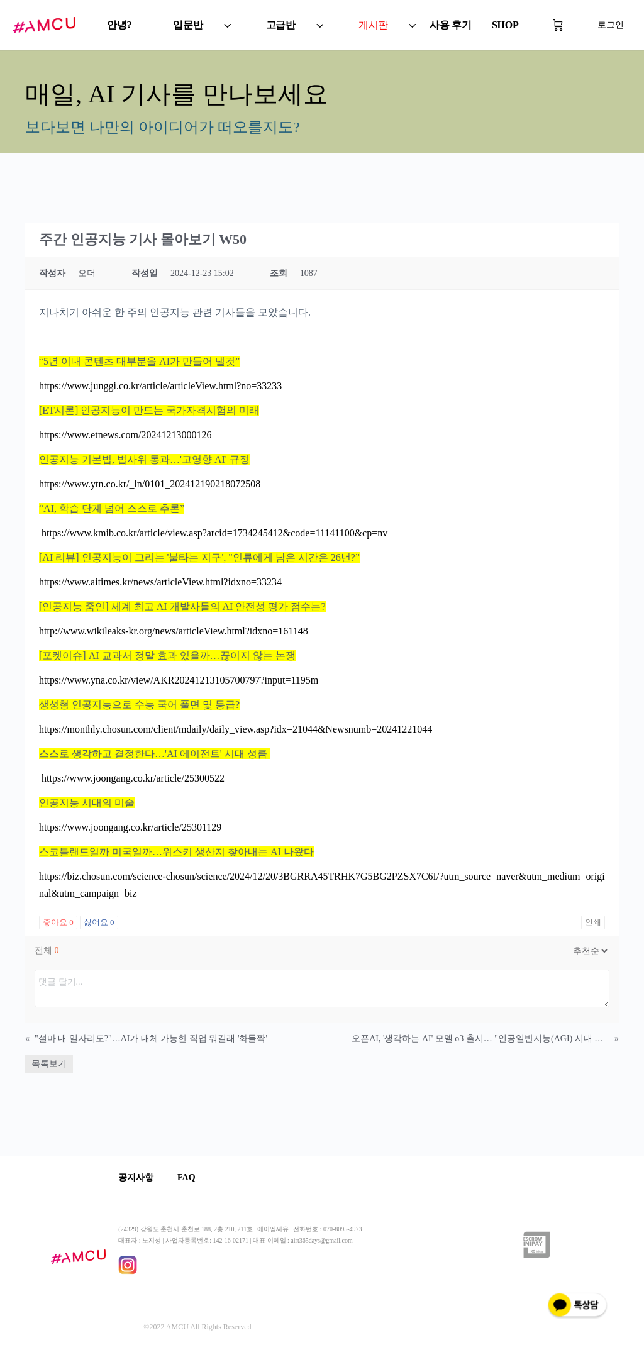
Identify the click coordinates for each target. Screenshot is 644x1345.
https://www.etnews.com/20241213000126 (125, 434)
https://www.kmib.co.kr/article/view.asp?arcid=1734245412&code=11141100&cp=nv (213, 533)
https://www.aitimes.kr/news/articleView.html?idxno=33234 (160, 582)
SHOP (505, 24)
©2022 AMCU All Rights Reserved (197, 1326)
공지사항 (135, 1177)
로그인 (610, 25)
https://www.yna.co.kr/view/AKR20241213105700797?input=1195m (178, 680)
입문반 (188, 24)
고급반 (281, 24)
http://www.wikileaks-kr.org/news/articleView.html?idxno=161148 (173, 631)
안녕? (119, 24)
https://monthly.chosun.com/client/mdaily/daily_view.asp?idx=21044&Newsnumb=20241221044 (235, 729)
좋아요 (58, 922)
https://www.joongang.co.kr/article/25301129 (130, 827)
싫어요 (99, 922)
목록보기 (49, 1063)
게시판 (373, 24)
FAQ (188, 1177)
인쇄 (593, 922)
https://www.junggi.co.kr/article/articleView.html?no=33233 (160, 385)
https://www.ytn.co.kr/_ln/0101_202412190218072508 (149, 484)
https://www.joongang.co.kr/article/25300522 (132, 778)
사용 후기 (451, 24)
